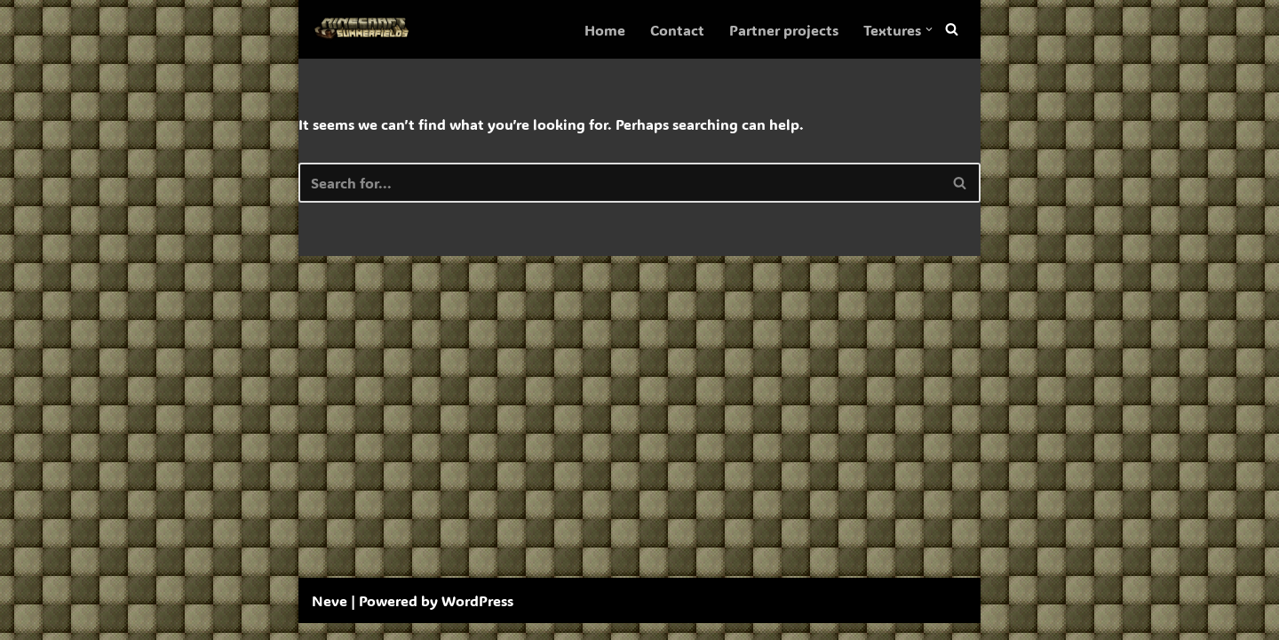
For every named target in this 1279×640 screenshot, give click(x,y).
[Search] (951, 29)
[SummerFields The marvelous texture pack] (365, 29)
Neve (329, 617)
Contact (677, 29)
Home (604, 29)
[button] (929, 29)
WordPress (477, 617)
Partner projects (783, 29)
